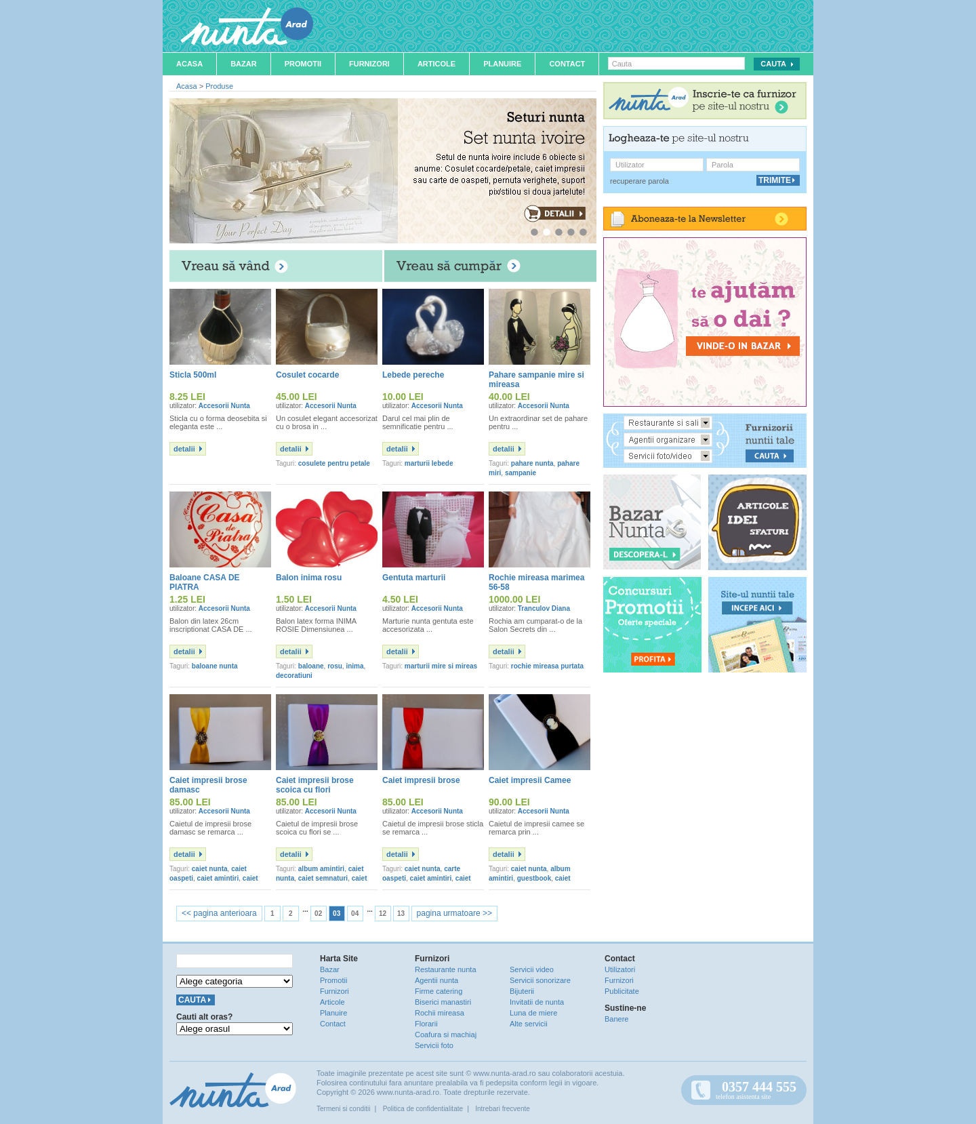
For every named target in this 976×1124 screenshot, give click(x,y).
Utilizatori (620, 969)
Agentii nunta (436, 980)
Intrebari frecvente (502, 1108)
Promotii (303, 64)
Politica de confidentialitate (423, 1108)
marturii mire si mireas (441, 666)
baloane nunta (215, 666)
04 (355, 913)
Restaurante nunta (445, 969)
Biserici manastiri (443, 1002)
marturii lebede (429, 463)
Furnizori (369, 64)
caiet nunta (210, 868)
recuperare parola (639, 181)
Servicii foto (434, 1045)
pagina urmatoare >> (454, 913)
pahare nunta (532, 463)
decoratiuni (294, 675)
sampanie (520, 473)
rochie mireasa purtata (547, 666)
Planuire (502, 64)
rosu (334, 666)
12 (382, 913)
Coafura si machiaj (445, 1034)
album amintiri (321, 868)
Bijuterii (522, 991)
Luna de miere (533, 1013)
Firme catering (438, 991)
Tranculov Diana (544, 608)
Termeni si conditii (343, 1108)
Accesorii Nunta (224, 405)
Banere (616, 1019)
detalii (184, 449)
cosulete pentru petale (334, 463)
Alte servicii (529, 1024)
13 (401, 913)
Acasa (189, 64)
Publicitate (622, 991)
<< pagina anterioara (219, 913)
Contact (567, 64)
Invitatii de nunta (537, 1002)
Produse (219, 86)
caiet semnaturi (323, 878)
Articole (436, 64)
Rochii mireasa (439, 1013)
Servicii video (532, 969)
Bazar (243, 64)
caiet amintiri (218, 878)
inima (354, 666)
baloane (311, 666)
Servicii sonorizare (540, 980)
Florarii (426, 1024)
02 (318, 913)
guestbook (534, 878)
